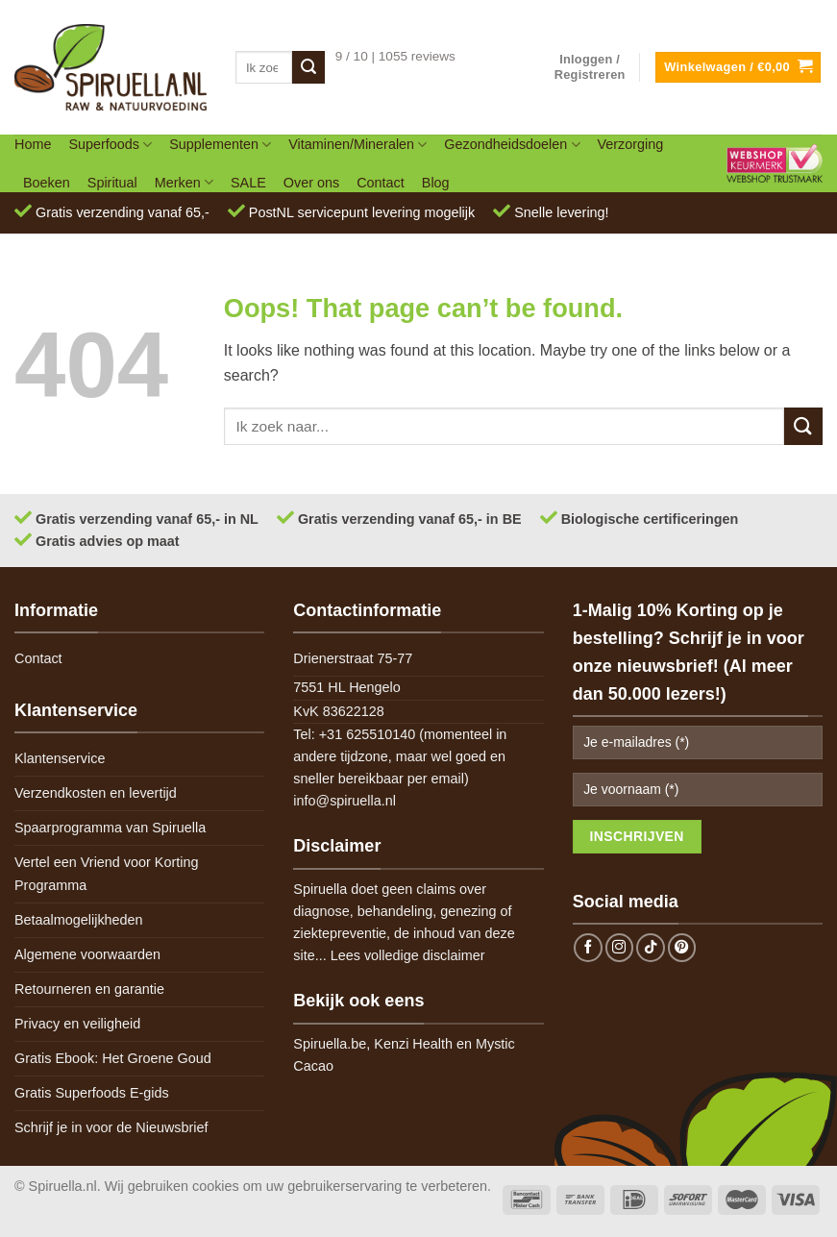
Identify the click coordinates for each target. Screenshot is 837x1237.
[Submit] (308, 67)
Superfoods (110, 145)
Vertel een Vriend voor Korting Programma (106, 873)
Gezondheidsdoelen (511, 145)
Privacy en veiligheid (77, 1023)
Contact (381, 182)
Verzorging (631, 144)
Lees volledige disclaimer (408, 955)
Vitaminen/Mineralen (357, 145)
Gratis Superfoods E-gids (91, 1093)
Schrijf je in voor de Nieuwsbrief (111, 1127)
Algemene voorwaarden (87, 954)
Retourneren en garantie (89, 989)
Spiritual (112, 182)
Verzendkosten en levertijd (95, 793)
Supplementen (220, 145)
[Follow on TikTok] (650, 947)
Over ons (311, 182)
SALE (248, 182)
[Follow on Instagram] (619, 947)
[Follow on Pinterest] (682, 947)
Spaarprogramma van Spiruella (110, 827)
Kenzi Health (413, 1043)
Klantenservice (59, 758)
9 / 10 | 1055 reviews (395, 56)
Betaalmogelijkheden (78, 920)
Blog (436, 182)
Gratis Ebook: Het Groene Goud (112, 1058)
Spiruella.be (329, 1043)
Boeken (46, 182)
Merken (184, 182)
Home (32, 144)
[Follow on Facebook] (588, 947)
